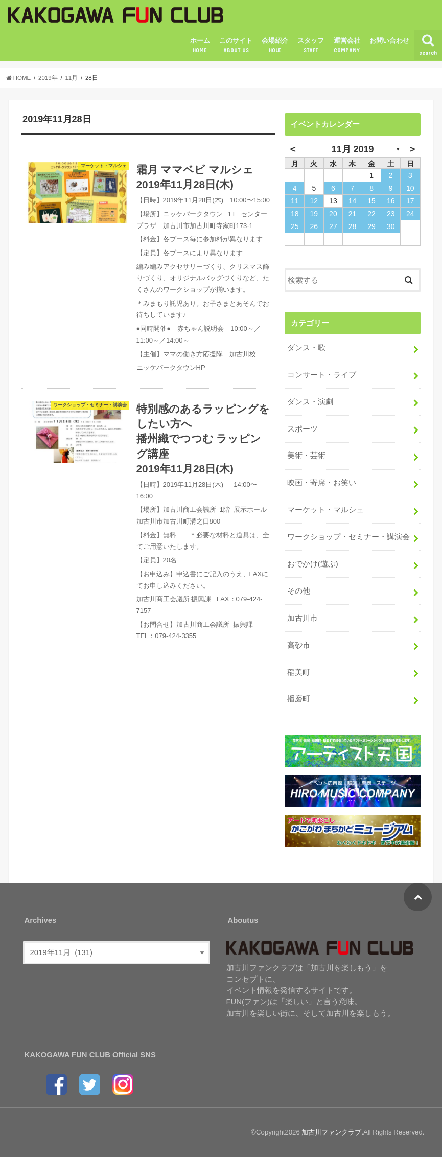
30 (391, 226)
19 (314, 214)
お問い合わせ (389, 40)
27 (333, 226)
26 (314, 226)
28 (352, 226)
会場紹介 (275, 45)
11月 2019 (352, 149)
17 (410, 201)
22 (371, 214)
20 (333, 214)
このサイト (235, 45)
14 (352, 201)
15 (371, 201)
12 (314, 201)
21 (352, 214)
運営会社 (347, 45)
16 (391, 201)
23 (391, 214)
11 (295, 201)
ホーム (200, 45)
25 (295, 226)
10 (410, 188)
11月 (71, 78)
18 (295, 214)
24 (410, 214)
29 (371, 226)
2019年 (48, 78)
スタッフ (310, 45)
